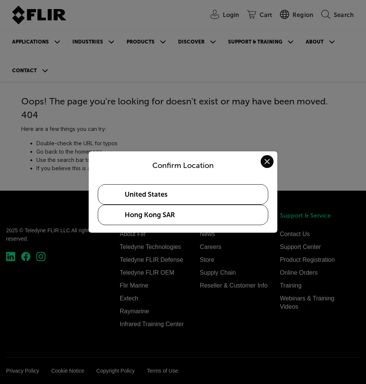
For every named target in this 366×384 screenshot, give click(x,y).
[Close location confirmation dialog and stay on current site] (267, 161)
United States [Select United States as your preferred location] (146, 194)
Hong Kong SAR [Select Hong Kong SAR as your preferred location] (150, 215)
